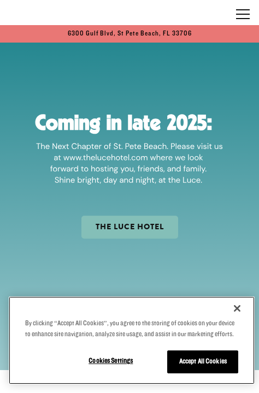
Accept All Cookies (203, 361)
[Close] (237, 308)
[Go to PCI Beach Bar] (129, 33)
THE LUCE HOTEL (130, 226)
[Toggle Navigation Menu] (243, 14)
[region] (132, 340)
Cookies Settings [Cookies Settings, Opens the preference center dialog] (111, 361)
